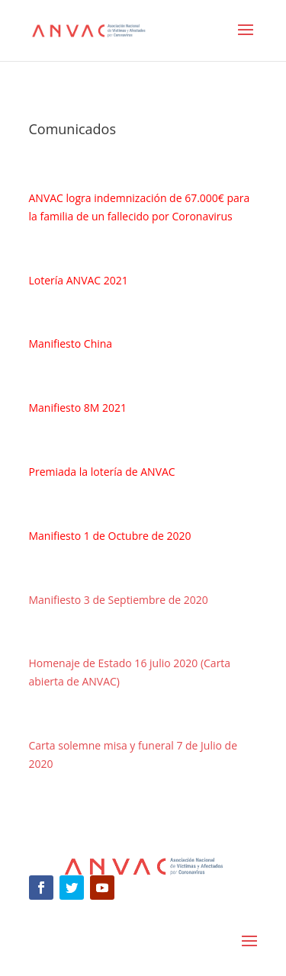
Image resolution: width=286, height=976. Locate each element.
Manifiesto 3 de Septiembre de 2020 (118, 599)
